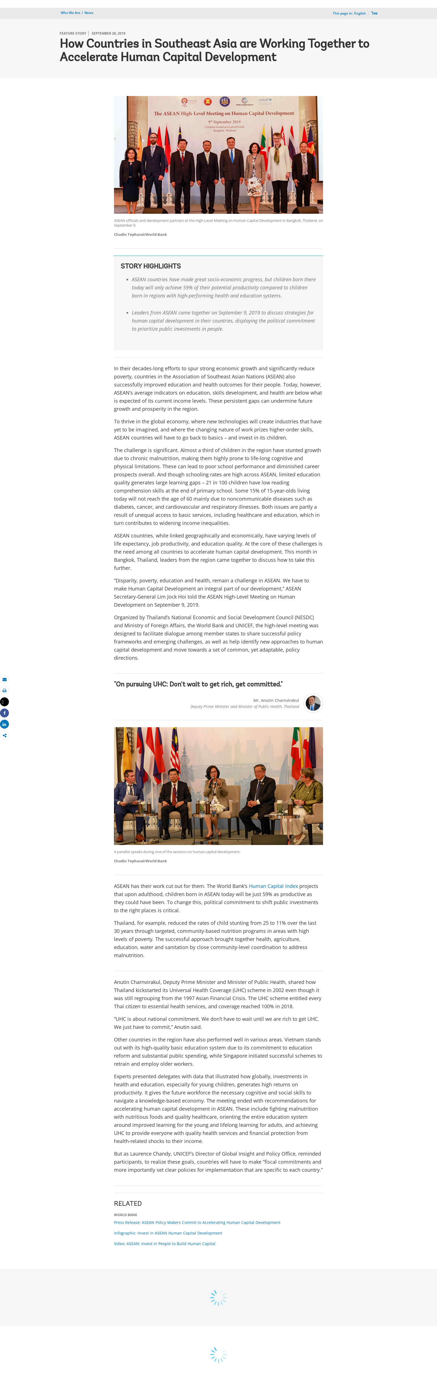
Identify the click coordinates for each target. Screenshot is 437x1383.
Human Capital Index (273, 886)
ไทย (374, 13)
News (88, 12)
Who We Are (70, 12)
